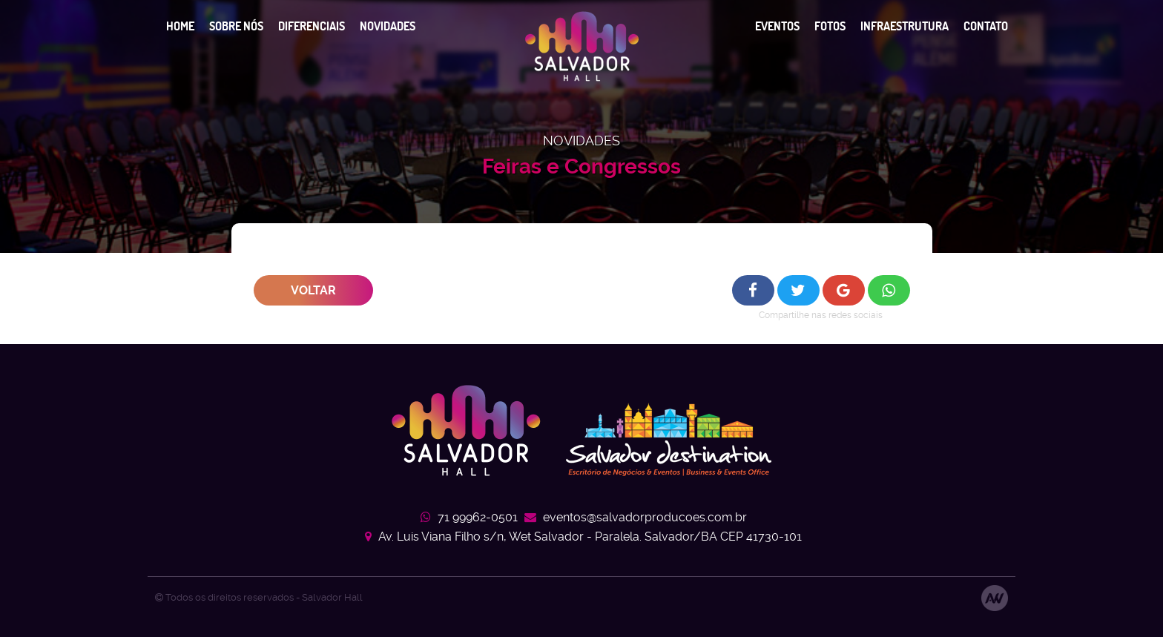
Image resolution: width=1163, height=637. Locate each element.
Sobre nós (236, 26)
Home (180, 26)
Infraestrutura (904, 26)
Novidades (387, 26)
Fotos (830, 26)
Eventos (777, 26)
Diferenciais (311, 26)
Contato (985, 26)
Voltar (313, 290)
